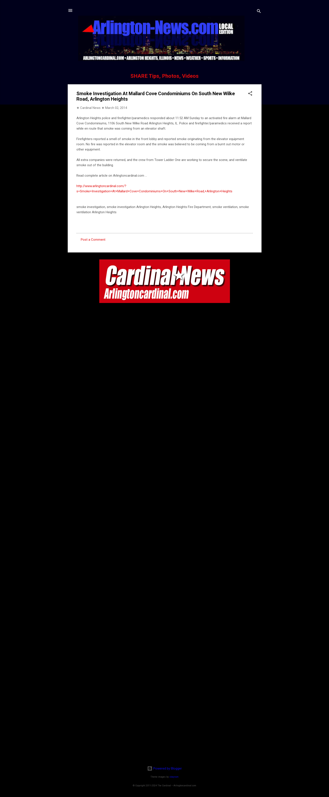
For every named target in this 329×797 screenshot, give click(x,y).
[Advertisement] (164, 734)
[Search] (259, 12)
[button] (250, 94)
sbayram (174, 776)
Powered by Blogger (164, 768)
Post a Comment (93, 240)
